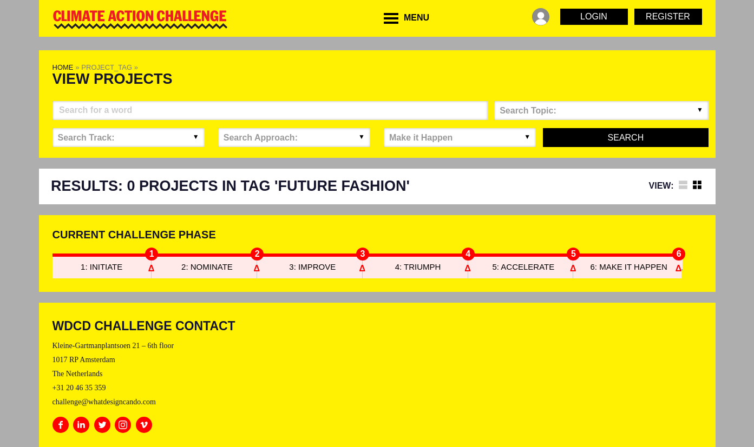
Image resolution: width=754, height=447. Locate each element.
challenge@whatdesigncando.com (104, 402)
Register (668, 16)
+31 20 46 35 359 (79, 388)
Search (626, 137)
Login (593, 16)
